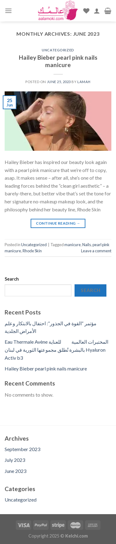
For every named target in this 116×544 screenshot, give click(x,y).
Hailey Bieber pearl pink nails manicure (58, 61)
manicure (72, 244)
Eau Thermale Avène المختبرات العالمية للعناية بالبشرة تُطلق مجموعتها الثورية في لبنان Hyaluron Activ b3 (56, 349)
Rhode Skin (32, 250)
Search (12, 279)
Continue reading (58, 223)
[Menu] (8, 10)
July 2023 (15, 460)
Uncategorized (58, 50)
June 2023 (15, 471)
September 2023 (22, 449)
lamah (84, 82)
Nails (86, 244)
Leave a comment (96, 250)
